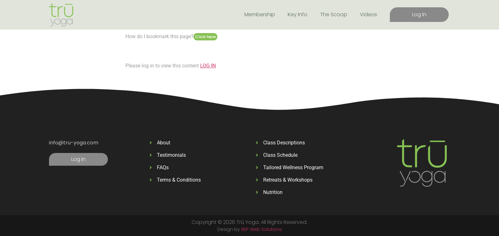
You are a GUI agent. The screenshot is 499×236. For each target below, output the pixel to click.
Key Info (297, 14)
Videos (368, 14)
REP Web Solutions (261, 229)
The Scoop (333, 14)
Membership (259, 14)
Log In (419, 14)
